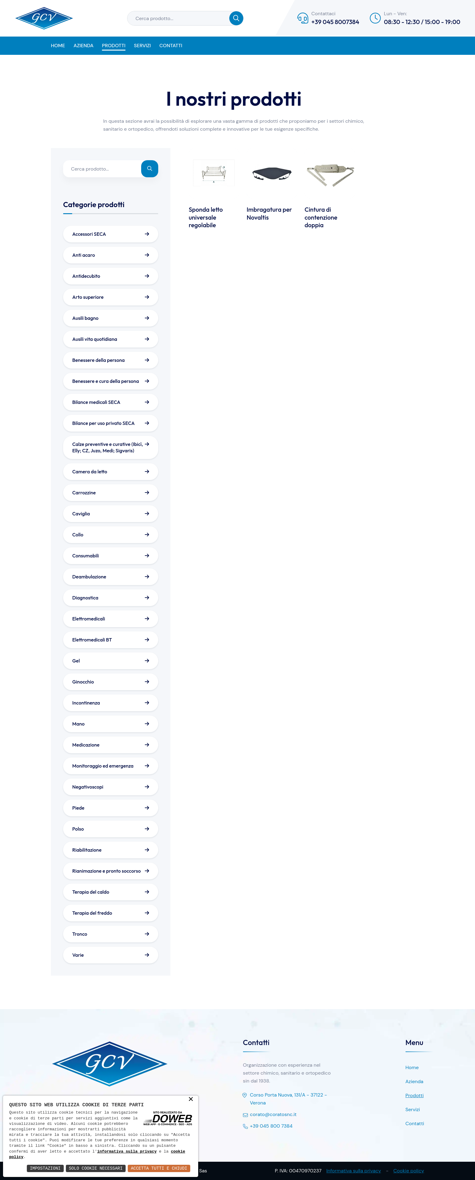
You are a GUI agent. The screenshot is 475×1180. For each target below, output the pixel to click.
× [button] (191, 1100)
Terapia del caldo (90, 892)
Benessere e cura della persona (105, 381)
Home (58, 45)
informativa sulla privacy (127, 1151)
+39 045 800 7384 (268, 1126)
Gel (76, 661)
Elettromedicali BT (92, 640)
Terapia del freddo (92, 913)
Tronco (79, 934)
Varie (78, 955)
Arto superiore (88, 297)
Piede (78, 808)
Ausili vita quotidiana (94, 339)
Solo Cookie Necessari (96, 1168)
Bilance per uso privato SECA (103, 423)
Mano (78, 724)
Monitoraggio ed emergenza (103, 766)
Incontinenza (86, 703)
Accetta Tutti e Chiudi (159, 1168)
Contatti (170, 45)
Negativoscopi (87, 787)
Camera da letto (89, 471)
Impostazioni (45, 1168)
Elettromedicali (88, 619)
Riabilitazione (87, 850)
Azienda (83, 45)
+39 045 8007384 (335, 22)
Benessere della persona (98, 360)
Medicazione (85, 745)
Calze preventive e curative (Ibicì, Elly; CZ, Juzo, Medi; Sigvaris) (107, 447)
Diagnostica (85, 598)
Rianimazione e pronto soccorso (106, 871)
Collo (77, 535)
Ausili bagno (85, 318)
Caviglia (81, 514)
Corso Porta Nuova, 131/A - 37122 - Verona (285, 1099)
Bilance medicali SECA (96, 402)
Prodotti (114, 45)
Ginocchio (83, 682)
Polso (78, 829)
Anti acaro (83, 255)
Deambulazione (89, 577)
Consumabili (85, 556)
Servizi (142, 45)
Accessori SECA (89, 234)
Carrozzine (84, 492)
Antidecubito (86, 276)
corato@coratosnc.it (270, 1114)
